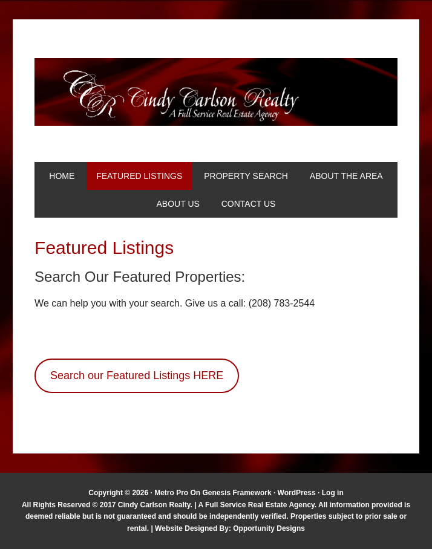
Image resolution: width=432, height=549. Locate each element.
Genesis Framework (237, 493)
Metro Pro (171, 493)
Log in (333, 493)
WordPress (297, 493)
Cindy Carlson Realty (216, 91)
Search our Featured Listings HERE (136, 375)
